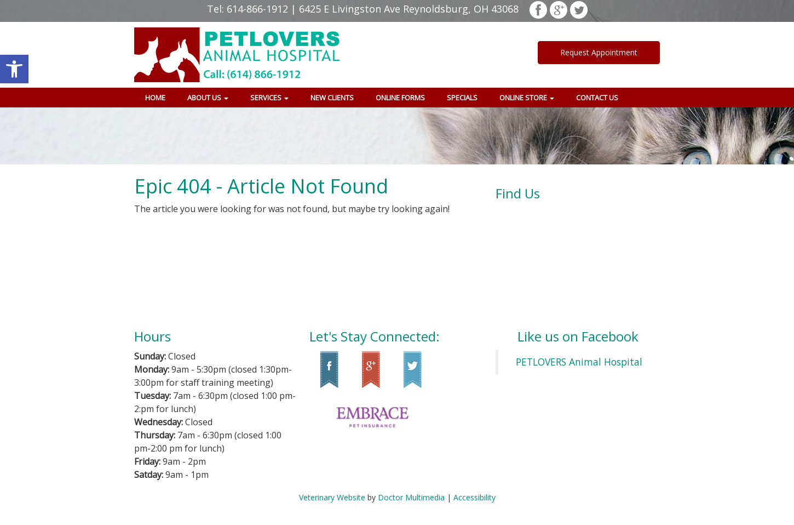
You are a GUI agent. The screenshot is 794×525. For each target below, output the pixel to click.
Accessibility (474, 497)
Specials (462, 97)
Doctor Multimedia (411, 497)
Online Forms (400, 97)
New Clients (332, 97)
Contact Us (597, 97)
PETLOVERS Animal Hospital (579, 361)
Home (155, 97)
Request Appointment (598, 52)
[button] (14, 69)
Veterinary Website (332, 497)
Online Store (526, 97)
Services (269, 97)
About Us (207, 97)
